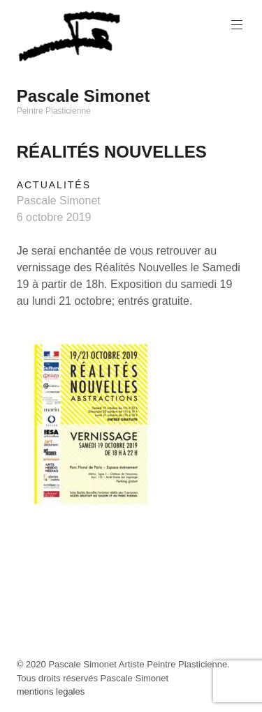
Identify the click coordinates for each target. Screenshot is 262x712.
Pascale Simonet (83, 95)
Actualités (54, 184)
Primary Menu (235, 25)
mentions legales (51, 691)
